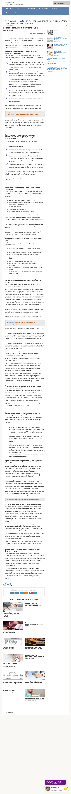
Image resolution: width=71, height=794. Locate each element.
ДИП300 (24, 20)
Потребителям (31, 8)
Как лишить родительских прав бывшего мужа (60, 45)
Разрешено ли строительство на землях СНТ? (60, 52)
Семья (23, 8)
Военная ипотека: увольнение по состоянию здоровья (60, 38)
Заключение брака (51, 63)
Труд (18, 8)
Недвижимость (10, 8)
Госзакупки (54, 8)
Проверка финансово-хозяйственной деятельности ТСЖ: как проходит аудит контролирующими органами (57, 68)
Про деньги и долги (43, 8)
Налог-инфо (9, 12)
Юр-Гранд (9, 2)
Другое (16, 12)
